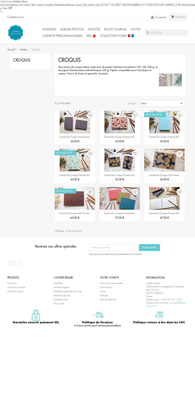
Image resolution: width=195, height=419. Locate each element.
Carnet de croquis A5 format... (164, 175)
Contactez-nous (15, 17)
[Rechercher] (166, 32)
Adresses (104, 295)
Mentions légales (61, 287)
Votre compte (109, 277)
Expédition (58, 283)
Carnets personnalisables (62, 36)
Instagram (18, 263)
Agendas (49, 29)
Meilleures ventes (15, 291)
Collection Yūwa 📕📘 (117, 36)
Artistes (94, 29)
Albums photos (72, 29)
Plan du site (59, 303)
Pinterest (11, 263)
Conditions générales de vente (68, 291)
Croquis (21, 60)
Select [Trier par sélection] (162, 103)
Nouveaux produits (16, 287)
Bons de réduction (108, 299)
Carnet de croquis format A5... (119, 136)
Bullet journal (115, 29)
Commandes (106, 287)
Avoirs (102, 291)
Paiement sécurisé (62, 295)
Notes (135, 29)
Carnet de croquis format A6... (75, 136)
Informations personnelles (111, 283)
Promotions (12, 283)
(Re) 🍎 (91, 36)
